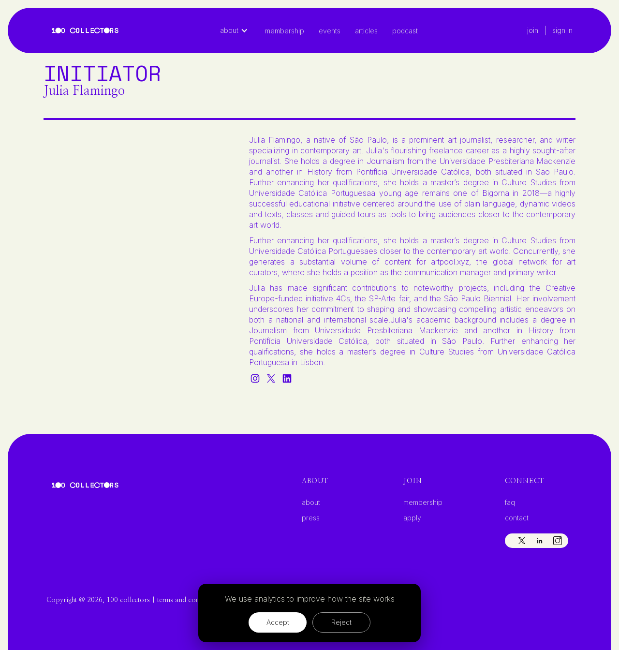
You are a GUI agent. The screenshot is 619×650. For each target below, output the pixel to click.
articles (366, 31)
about (311, 502)
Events (329, 31)
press (311, 518)
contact (517, 518)
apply (412, 518)
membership (422, 502)
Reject (341, 622)
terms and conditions (188, 600)
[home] (85, 30)
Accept (277, 622)
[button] (239, 30)
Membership (284, 31)
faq (510, 502)
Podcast (405, 31)
